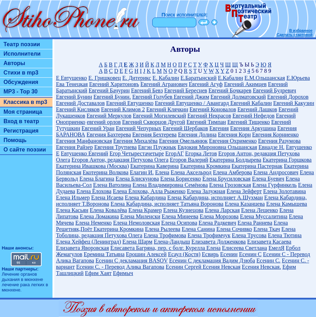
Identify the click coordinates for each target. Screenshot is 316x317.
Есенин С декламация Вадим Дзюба (212, 260)
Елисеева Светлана (244, 248)
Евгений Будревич (274, 90)
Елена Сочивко (234, 229)
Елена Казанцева (245, 204)
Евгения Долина (197, 135)
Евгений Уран (98, 128)
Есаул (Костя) (184, 254)
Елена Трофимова (165, 235)
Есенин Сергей (184, 267)
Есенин (229, 254)
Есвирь (210, 254)
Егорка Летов (201, 153)
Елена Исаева (107, 197)
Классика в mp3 (25, 102)
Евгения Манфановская (84, 141)
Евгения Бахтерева (108, 135)
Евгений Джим (191, 97)
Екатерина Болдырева (235, 160)
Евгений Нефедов (253, 116)
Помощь (15, 140)
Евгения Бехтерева (154, 135)
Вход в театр (21, 121)
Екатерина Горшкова (287, 160)
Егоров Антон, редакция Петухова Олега (119, 160)
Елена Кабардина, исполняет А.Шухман (215, 197)
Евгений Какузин (293, 103)
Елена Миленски (140, 216)
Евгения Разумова (279, 141)
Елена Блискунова (137, 179)
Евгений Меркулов (109, 116)
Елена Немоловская (136, 223)
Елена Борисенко (180, 179)
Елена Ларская (222, 210)
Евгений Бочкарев (230, 90)
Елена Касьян (72, 210)
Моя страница (22, 112)
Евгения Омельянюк (183, 141)
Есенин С (250, 254)
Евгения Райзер (74, 147)
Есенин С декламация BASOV (132, 260)
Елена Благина (96, 179)
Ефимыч (123, 273)
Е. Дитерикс (136, 78)
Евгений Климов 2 (123, 109)
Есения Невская (221, 267)
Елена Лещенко (259, 210)
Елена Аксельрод (191, 172)
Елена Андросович (275, 172)
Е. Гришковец (104, 78)
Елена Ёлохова (94, 191)
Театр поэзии (21, 44)
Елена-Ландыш (172, 242)
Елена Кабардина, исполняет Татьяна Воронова (167, 204)
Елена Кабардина (145, 197)
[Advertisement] (26, 203)
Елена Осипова (179, 223)
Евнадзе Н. (272, 147)
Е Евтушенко (71, 78)
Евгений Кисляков (78, 109)
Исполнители (22, 54)
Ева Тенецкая (72, 84)
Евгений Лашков (257, 109)
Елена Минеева (180, 216)
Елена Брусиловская (226, 179)
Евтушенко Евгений (84, 153)
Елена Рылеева (162, 229)
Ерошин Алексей (146, 254)
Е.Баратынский (199, 78)
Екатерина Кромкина (205, 166)
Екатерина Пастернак (257, 166)
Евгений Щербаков (185, 128)
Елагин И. (142, 172)
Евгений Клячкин (167, 109)
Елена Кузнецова (183, 210)
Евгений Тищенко (248, 122)
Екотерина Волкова (105, 172)
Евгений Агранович (163, 84)
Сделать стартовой (295, 35)
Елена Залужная (206, 191)
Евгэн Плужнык (157, 147)
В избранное (301, 30)
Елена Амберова (232, 172)
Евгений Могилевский (159, 116)
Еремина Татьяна (104, 254)
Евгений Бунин (74, 97)
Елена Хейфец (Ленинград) (88, 242)
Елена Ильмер (73, 197)
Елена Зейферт (244, 191)
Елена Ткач (266, 229)
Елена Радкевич (217, 223)
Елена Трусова (249, 235)
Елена (162, 172)
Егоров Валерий (189, 160)
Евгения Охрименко (233, 141)
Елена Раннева (255, 223)
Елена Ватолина (112, 185)
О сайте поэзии (24, 150)
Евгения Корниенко (275, 135)
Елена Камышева (286, 204)
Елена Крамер (145, 210)
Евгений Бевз (147, 90)
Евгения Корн (234, 135)
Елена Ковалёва (108, 210)
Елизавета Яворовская (82, 248)
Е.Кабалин (230, 78)
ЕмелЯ (276, 248)
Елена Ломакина (99, 216)
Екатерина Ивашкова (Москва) (92, 166)
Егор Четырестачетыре (137, 153)
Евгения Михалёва (135, 141)
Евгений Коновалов (212, 109)
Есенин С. (269, 260)
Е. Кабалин (166, 78)
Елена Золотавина (284, 191)
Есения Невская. (261, 267)
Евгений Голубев (153, 97)
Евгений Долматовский (238, 97)
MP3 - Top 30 (20, 91)
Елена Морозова (219, 216)
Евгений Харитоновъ (114, 84)
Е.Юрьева (298, 78)
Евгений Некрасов (209, 116)
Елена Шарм (137, 242)
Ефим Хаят (98, 273)
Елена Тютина (284, 235)
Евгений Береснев (185, 90)
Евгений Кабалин (251, 103)
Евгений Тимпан (206, 122)
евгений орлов (104, 122)
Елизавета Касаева (269, 242)
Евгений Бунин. (112, 97)
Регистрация (20, 131)
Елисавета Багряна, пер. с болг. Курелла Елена (165, 248)
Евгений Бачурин (109, 90)
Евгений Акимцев (245, 84)
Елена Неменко (93, 223)
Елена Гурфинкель (274, 185)
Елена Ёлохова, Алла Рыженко (149, 191)
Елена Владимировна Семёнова (170, 185)
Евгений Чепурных (138, 128)
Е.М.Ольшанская (265, 78)
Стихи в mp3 (20, 73)
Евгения (219, 128)
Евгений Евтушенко (129, 103)
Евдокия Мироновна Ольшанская (217, 147)
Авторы (14, 63)
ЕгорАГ (174, 153)
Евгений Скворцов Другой (153, 122)
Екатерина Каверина (154, 166)
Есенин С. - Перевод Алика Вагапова (120, 267)
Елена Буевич (268, 179)
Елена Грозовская (230, 185)
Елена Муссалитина (264, 216)
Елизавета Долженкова (218, 242)
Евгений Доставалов (80, 103)
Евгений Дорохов (288, 97)
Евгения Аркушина (253, 128)
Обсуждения (20, 82)
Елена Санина (198, 229)
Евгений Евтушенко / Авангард (192, 103)
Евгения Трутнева (115, 147)
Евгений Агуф (206, 84)
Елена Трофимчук (209, 235)
